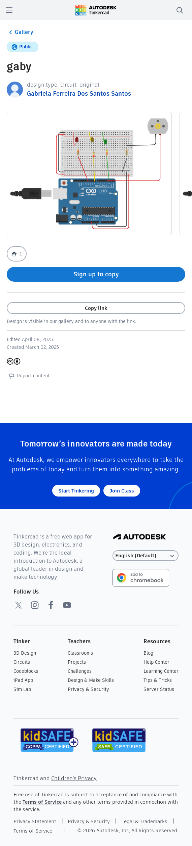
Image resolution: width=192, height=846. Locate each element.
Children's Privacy (74, 778)
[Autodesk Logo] (140, 537)
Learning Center (161, 671)
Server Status (158, 689)
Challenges (80, 671)
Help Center (156, 662)
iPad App (23, 680)
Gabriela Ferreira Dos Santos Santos (79, 93)
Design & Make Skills (91, 680)
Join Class (121, 490)
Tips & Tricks (157, 680)
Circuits (21, 662)
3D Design (24, 653)
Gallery (20, 32)
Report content (28, 376)
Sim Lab (22, 689)
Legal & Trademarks (144, 821)
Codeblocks (25, 671)
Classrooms (80, 653)
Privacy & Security (88, 689)
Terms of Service (42, 801)
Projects (77, 662)
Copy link (96, 308)
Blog (148, 653)
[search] (179, 10)
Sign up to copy (96, 274)
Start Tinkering (76, 490)
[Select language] (145, 556)
